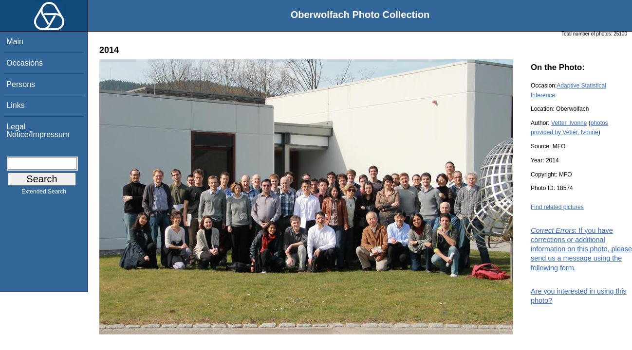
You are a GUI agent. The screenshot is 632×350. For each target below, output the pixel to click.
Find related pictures (557, 207)
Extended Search (43, 193)
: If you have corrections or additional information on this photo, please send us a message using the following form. (581, 249)
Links (15, 105)
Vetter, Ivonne (569, 123)
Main (14, 41)
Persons (20, 84)
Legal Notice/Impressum (37, 130)
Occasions (24, 63)
